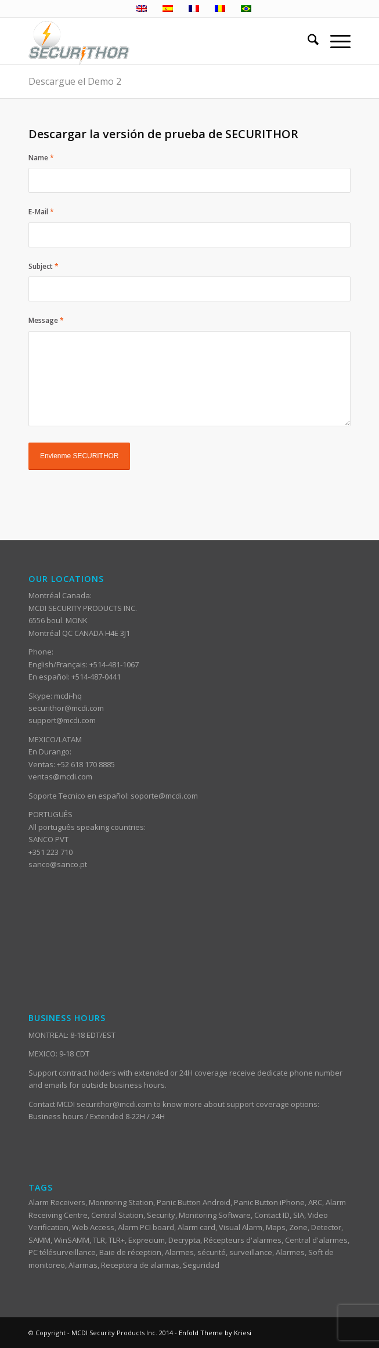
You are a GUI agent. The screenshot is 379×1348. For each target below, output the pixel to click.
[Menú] (335, 41)
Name (41, 158)
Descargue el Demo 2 (74, 81)
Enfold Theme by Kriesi (215, 1332)
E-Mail (41, 212)
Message (46, 320)
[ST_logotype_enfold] (157, 41)
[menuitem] (307, 41)
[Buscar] (307, 41)
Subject (43, 266)
